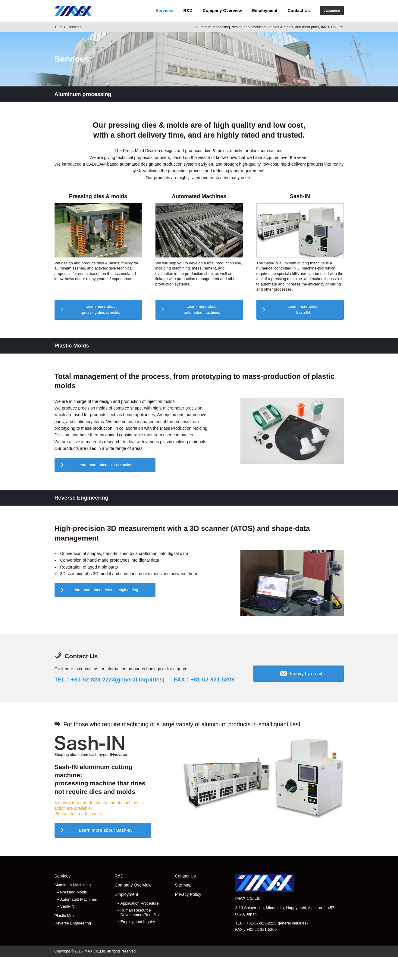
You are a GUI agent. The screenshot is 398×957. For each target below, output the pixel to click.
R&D (188, 10)
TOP (58, 27)
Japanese (332, 10)
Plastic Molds (66, 916)
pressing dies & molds (101, 309)
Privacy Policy (188, 894)
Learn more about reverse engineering (104, 590)
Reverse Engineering (73, 923)
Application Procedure (140, 903)
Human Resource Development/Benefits (140, 912)
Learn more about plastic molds (104, 465)
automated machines (202, 309)
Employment (264, 10)
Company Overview (222, 10)
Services (164, 10)
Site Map (183, 885)
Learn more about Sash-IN (105, 830)
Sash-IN (303, 309)
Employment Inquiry (138, 922)
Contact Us (298, 10)
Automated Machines (78, 899)
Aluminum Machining (73, 885)
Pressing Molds (73, 892)
